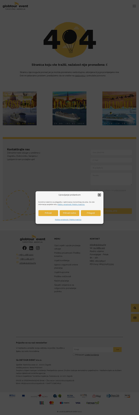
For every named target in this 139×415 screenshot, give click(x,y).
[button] (99, 194)
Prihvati (48, 213)
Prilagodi (91, 213)
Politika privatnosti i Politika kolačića (68, 220)
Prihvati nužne (69, 213)
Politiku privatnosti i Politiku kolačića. (71, 204)
